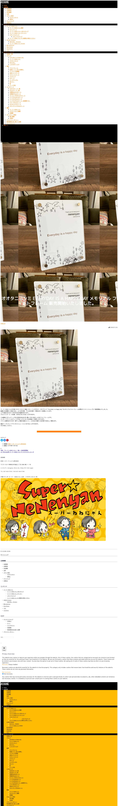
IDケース (12, 78)
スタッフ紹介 (10, 16)
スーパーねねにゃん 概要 (16, 28)
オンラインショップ (9, 52)
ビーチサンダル (14, 80)
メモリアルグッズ (14, 35)
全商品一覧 (10, 54)
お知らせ (3, 323)
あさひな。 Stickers (15, 42)
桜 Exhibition (10, 45)
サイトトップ (4, 555)
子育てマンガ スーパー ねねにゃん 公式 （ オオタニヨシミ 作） (19, 477)
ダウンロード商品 (11, 115)
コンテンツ (6, 24)
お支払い (9, 621)
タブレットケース (14, 75)
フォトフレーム (14, 68)
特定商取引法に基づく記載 (14, 122)
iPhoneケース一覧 (15, 90)
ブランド (9, 56)
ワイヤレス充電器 (14, 71)
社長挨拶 (9, 9)
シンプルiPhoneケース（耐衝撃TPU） (20, 101)
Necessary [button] (5, 664)
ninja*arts (9, 49)
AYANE (5, 1)
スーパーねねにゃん (12, 26)
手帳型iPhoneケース (15, 94)
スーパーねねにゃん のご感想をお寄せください (22, 38)
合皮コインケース (14, 73)
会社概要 (9, 12)
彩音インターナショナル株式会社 (17, 444)
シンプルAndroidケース (16, 97)
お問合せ (9, 23)
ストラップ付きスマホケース (17, 96)
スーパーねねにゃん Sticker (17, 43)
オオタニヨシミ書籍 (15, 111)
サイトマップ (10, 21)
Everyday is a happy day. (17, 57)
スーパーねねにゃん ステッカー (18, 33)
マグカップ (13, 76)
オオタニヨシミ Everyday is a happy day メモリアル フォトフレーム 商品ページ (59, 431)
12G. (8, 50)
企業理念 (9, 10)
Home (5, 5)
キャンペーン (13, 29)
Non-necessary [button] (6, 672)
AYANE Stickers (11, 40)
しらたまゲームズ (14, 64)
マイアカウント (11, 123)
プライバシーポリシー (13, 120)
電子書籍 (12, 116)
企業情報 (6, 7)
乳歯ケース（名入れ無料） (17, 69)
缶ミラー (12, 82)
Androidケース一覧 (15, 89)
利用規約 (9, 627)
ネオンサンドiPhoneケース (17, 106)
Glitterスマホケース (15, 104)
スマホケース (10, 87)
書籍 (8, 108)
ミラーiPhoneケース (15, 102)
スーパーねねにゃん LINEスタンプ (19, 31)
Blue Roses (10, 47)
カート (8, 623)
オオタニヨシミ (14, 17)
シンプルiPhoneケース (16, 99)
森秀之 (11, 19)
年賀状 (11, 118)
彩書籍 (11, 113)
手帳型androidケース (15, 92)
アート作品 (13, 85)
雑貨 (8, 66)
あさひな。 (13, 63)
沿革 (8, 14)
